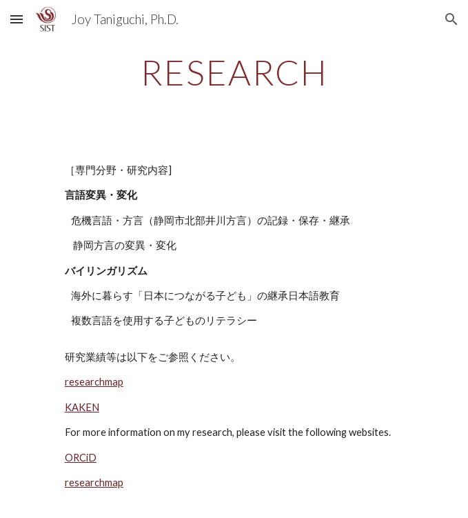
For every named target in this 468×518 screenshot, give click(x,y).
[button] (16, 19)
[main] (234, 72)
